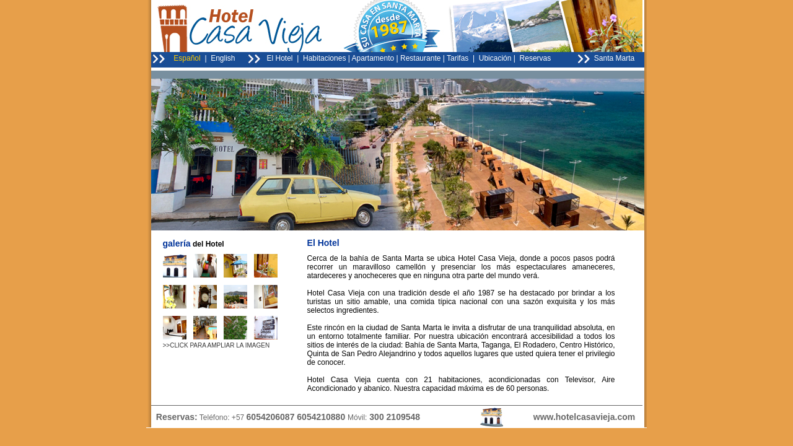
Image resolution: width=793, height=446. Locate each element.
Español (186, 58)
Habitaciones (324, 58)
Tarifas (457, 58)
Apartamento (373, 58)
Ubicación (495, 58)
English (223, 58)
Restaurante (420, 58)
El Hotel (280, 58)
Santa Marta (614, 58)
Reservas (534, 58)
